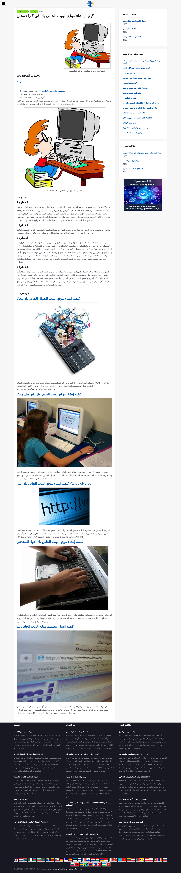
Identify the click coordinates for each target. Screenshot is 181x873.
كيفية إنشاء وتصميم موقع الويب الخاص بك (45, 626)
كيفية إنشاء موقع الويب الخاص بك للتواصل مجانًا (49, 394)
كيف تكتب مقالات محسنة (132, 93)
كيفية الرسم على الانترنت (23, 732)
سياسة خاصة (52, 869)
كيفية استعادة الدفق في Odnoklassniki (133, 754)
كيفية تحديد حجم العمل (127, 732)
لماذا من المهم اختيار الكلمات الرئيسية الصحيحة (140, 108)
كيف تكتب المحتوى (130, 83)
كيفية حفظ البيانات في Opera (77, 732)
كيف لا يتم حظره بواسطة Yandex (135, 88)
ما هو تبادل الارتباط (130, 123)
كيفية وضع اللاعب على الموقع (133, 168)
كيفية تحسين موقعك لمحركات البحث (136, 68)
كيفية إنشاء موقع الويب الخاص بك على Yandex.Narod (54, 483)
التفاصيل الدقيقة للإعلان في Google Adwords (31, 822)
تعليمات (20, 81)
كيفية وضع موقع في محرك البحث (131, 822)
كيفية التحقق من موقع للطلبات (134, 113)
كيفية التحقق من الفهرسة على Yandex (137, 118)
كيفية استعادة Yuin (21, 799)
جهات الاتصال (63, 869)
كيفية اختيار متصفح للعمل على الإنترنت (137, 78)
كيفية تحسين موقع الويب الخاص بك (135, 128)
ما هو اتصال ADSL (130, 29)
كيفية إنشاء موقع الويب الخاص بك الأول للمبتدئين (50, 542)
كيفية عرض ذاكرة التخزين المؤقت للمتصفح (82, 834)
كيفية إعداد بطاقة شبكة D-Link (134, 21)
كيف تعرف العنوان (129, 98)
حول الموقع (73, 869)
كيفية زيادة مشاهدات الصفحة (133, 133)
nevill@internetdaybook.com (54, 91)
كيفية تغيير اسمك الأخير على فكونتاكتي (133, 799)
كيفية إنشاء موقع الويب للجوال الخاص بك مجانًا (48, 298)
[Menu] (3, 3)
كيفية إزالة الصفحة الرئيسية (76, 777)
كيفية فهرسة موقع (129, 73)
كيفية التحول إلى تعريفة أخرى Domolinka (134, 777)
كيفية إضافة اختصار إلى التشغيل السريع (28, 754)
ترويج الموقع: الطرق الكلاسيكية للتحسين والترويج (141, 103)
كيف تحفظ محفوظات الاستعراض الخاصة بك (82, 754)
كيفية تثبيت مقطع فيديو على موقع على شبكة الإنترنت (142, 153)
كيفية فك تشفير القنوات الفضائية (26, 777)
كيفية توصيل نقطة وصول (132, 37)
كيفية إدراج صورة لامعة (131, 161)
